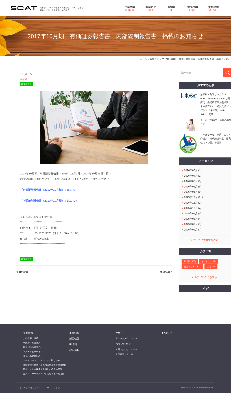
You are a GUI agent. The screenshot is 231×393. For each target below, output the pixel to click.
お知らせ (154, 59)
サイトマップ (53, 387)
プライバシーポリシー (28, 387)
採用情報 (74, 350)
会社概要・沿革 (30, 338)
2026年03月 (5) (192, 181)
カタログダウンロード (126, 338)
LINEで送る (26, 84)
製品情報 (74, 338)
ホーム (143, 59)
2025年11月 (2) (192, 202)
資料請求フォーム (124, 354)
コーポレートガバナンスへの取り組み (41, 360)
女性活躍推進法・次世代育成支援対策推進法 (44, 365)
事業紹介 (74, 332)
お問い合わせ (123, 343)
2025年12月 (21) (193, 197)
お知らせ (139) (208, 261)
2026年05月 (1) (192, 170)
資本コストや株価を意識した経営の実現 (42, 369)
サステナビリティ (31, 351)
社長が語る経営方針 (33, 347)
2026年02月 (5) (192, 186)
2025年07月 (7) (192, 224)
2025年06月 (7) (192, 229)
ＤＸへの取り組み (31, 356)
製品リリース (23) (192, 266)
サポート (121, 332)
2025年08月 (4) (192, 218)
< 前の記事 (22, 271)
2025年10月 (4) (192, 208)
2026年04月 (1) (192, 175)
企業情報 (28, 332)
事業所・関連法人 (31, 342)
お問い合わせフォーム (126, 349)
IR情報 (23, 79)
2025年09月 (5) (192, 213)
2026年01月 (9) (192, 191)
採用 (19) (211, 266)
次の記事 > (166, 271)
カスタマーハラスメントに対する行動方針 (43, 373)
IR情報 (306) (190, 261)
